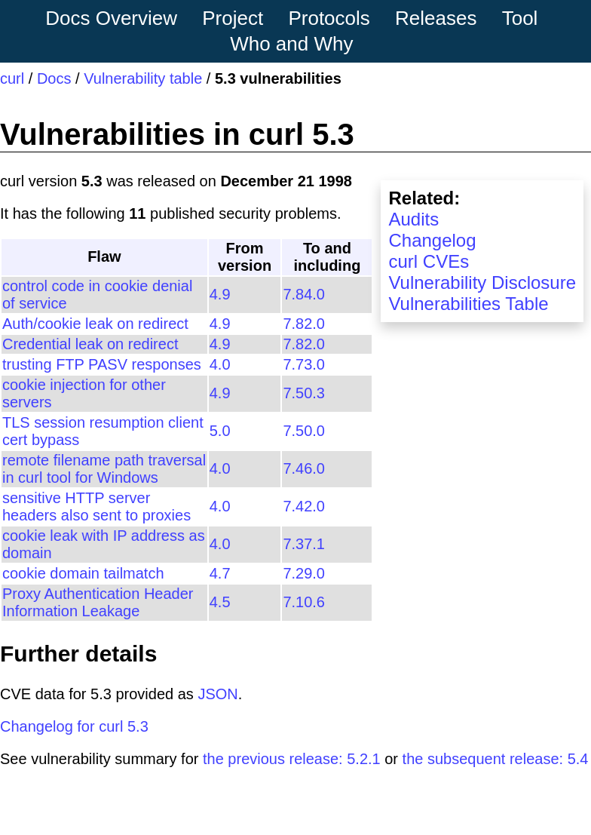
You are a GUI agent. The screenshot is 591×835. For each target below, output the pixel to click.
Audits (413, 219)
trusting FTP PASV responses (101, 364)
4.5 (220, 602)
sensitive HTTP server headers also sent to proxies (96, 506)
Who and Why (291, 43)
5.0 (220, 430)
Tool (520, 18)
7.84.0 (304, 294)
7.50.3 (304, 393)
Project (232, 18)
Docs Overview (111, 18)
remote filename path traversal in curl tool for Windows (104, 469)
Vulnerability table (143, 78)
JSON (217, 694)
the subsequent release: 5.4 (496, 759)
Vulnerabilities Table (468, 303)
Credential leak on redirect (90, 344)
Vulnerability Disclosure (482, 282)
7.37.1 (304, 544)
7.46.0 (304, 468)
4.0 (220, 364)
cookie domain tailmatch (83, 573)
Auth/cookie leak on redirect (95, 323)
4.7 (220, 573)
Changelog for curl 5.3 (74, 726)
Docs (54, 78)
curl (12, 78)
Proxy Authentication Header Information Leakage (98, 602)
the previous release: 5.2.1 (292, 759)
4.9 (220, 294)
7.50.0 (304, 430)
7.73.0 (304, 364)
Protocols (328, 18)
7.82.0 (304, 323)
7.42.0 (304, 506)
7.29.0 (304, 573)
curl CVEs (428, 261)
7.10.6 (304, 602)
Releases (435, 18)
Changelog (432, 240)
